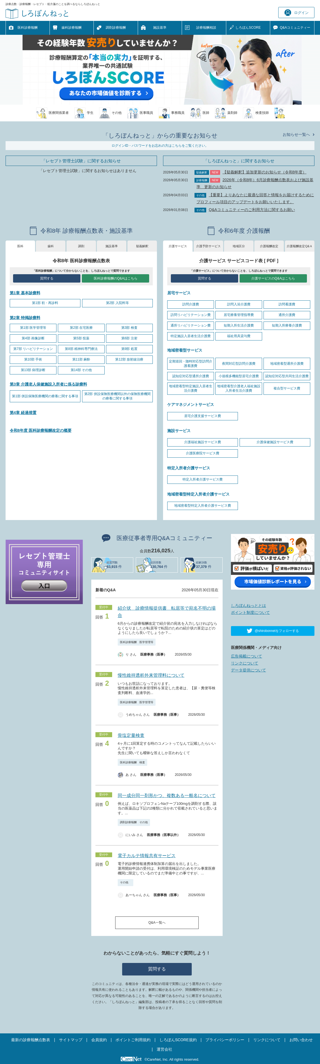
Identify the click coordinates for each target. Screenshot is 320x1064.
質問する (46, 278)
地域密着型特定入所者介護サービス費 (202, 506)
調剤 (81, 246)
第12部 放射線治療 (129, 359)
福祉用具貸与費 (238, 336)
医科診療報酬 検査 (132, 762)
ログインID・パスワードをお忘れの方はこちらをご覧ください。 (160, 146)
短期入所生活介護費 (239, 325)
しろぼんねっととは (248, 605)
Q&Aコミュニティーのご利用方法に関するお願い (252, 209)
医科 (20, 246)
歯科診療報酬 (71, 28)
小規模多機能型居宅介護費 (239, 376)
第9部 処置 (129, 349)
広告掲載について (246, 656)
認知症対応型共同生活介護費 (287, 376)
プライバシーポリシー (224, 1040)
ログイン (296, 12)
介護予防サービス (208, 246)
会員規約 (99, 1040)
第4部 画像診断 (33, 338)
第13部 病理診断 (33, 370)
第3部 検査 (129, 328)
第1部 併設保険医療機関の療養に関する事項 (45, 396)
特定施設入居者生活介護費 (191, 336)
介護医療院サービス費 (202, 453)
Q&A (295, 28)
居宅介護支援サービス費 (202, 416)
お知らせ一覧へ (296, 134)
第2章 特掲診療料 (25, 317)
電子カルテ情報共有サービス (147, 855)
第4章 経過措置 (23, 412)
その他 (125, 882)
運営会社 (164, 1049)
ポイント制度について (250, 612)
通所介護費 (287, 315)
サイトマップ (70, 1040)
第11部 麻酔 (81, 359)
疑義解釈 (142, 246)
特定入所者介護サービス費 (203, 479)
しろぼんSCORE (248, 28)
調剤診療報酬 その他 (134, 822)
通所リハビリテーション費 (191, 325)
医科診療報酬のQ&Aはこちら (115, 278)
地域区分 (239, 246)
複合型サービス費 (287, 388)
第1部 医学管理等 (33, 328)
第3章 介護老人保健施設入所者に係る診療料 (48, 384)
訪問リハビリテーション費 (191, 315)
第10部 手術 (33, 359)
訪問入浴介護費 (238, 304)
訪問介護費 (190, 304)
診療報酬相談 (206, 28)
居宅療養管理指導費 (239, 315)
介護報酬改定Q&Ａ (299, 246)
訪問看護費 (287, 304)
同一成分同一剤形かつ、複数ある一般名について (167, 795)
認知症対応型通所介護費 (190, 376)
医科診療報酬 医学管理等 (136, 642)
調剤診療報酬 (116, 28)
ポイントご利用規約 (133, 1040)
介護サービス (178, 246)
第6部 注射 (129, 338)
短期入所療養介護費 (287, 325)
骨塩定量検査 (131, 735)
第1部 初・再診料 (45, 303)
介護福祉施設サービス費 (202, 442)
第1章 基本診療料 (25, 293)
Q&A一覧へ (156, 923)
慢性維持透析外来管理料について (151, 675)
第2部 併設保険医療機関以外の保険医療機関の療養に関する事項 (117, 396)
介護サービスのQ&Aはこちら (273, 278)
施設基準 (159, 28)
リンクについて (244, 663)
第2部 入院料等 (117, 303)
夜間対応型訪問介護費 (238, 364)
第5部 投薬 (81, 338)
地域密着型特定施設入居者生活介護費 (190, 388)
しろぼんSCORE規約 (178, 1040)
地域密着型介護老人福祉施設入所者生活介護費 (238, 388)
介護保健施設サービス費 (275, 442)
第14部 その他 (81, 370)
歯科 (51, 246)
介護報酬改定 (269, 246)
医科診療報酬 (28, 28)
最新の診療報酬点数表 (30, 1040)
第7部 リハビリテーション (33, 349)
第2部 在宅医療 (81, 328)
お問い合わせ (301, 1040)
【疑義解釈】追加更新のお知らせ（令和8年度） (265, 172)
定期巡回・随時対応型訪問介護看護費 (190, 363)
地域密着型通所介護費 (287, 364)
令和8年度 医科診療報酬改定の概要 (41, 430)
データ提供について (248, 670)
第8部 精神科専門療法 (81, 349)
